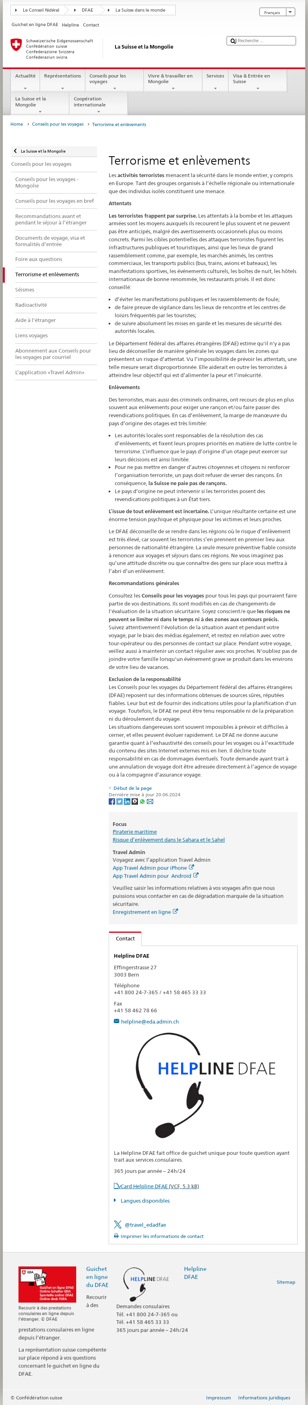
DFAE (87, 10)
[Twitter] (120, 801)
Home (16, 124)
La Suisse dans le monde (140, 10)
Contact (122, 938)
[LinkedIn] (128, 801)
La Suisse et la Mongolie (40, 105)
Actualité (25, 82)
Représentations (63, 82)
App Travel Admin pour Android (156, 876)
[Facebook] (112, 801)
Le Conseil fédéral (41, 10)
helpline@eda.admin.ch (150, 1021)
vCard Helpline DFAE (158, 1186)
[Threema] (135, 801)
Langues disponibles (145, 1200)
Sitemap (286, 1282)
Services (215, 82)
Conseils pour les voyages (115, 82)
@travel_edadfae (145, 1224)
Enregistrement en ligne (145, 912)
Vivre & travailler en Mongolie (173, 82)
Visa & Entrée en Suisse (258, 82)
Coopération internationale (99, 105)
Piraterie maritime (135, 831)
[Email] (150, 801)
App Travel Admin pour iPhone (153, 868)
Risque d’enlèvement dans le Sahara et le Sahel (169, 839)
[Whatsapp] (143, 801)
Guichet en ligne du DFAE (97, 1276)
